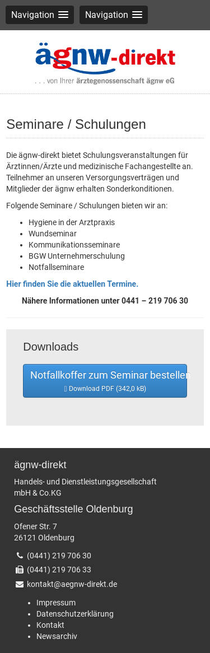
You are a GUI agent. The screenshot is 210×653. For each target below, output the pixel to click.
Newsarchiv (56, 636)
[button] (40, 15)
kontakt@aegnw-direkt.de (72, 584)
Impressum (56, 602)
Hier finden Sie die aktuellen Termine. (72, 283)
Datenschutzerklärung (75, 613)
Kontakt (50, 625)
